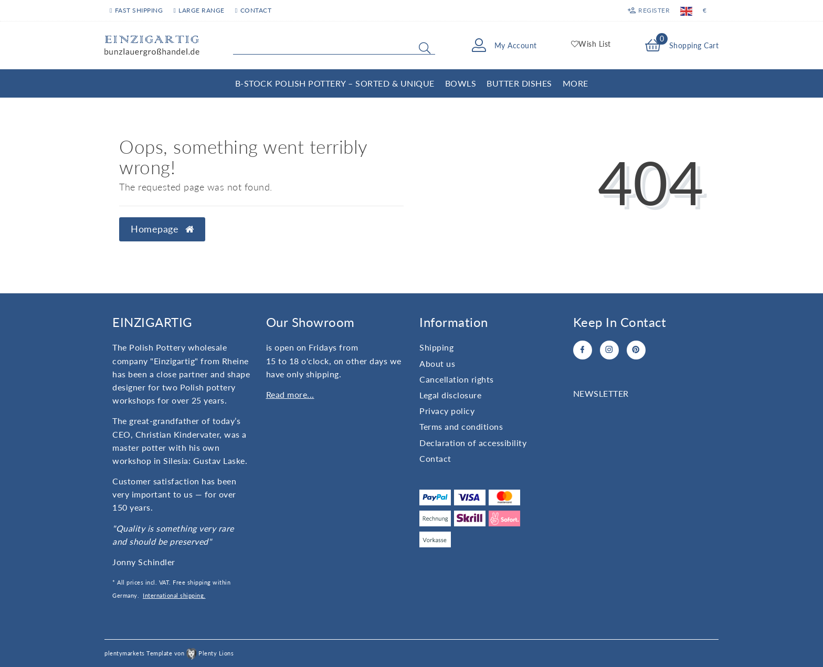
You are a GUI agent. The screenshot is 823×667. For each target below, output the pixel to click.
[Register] (648, 10)
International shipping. (174, 595)
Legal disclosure (450, 395)
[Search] (425, 47)
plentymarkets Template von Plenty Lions (169, 653)
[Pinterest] (636, 350)
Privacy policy (446, 411)
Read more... (290, 394)
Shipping (436, 347)
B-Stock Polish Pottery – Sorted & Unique (335, 83)
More (575, 83)
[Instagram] (609, 350)
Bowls (461, 83)
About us (437, 363)
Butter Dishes (519, 83)
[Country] (686, 10)
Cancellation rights (456, 379)
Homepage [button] (162, 229)
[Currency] (705, 10)
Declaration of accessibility (472, 443)
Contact (253, 10)
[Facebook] (582, 350)
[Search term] (334, 46)
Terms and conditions (461, 426)
